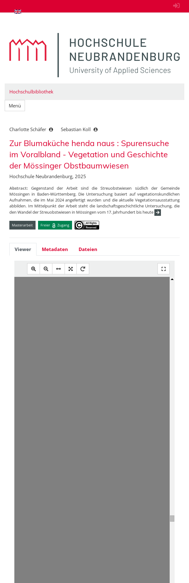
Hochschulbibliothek (31, 91)
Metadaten (55, 249)
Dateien (88, 249)
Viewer (23, 249)
